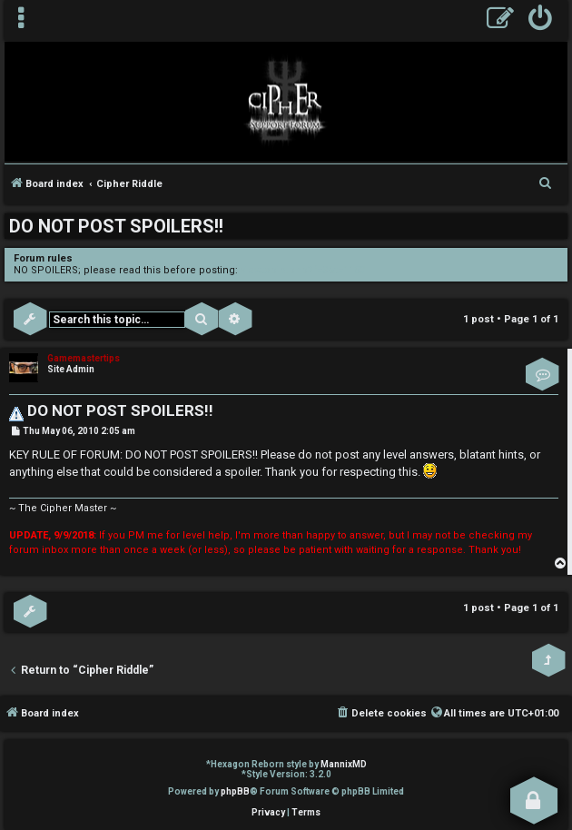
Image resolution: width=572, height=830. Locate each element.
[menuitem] (540, 20)
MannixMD (344, 764)
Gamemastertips (83, 358)
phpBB (235, 791)
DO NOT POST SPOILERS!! (116, 226)
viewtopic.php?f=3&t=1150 (303, 270)
